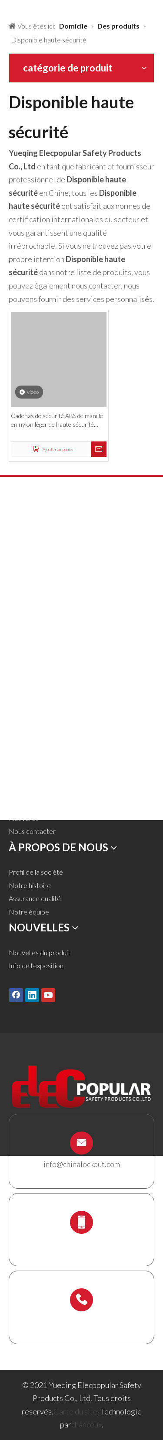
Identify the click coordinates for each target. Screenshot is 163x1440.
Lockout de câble (34, 658)
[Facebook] (16, 995)
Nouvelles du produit (39, 952)
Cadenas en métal (35, 552)
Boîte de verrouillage (39, 671)
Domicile (22, 738)
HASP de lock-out (35, 565)
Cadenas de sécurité (39, 539)
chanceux (86, 1424)
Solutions (22, 765)
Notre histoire (30, 885)
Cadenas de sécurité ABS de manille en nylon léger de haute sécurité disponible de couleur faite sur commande (57, 420)
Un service (24, 791)
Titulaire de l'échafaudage (46, 698)
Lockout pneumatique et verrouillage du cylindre (80, 592)
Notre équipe (29, 912)
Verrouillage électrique (42, 631)
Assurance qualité (35, 898)
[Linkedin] (32, 995)
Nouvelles (24, 818)
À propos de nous (34, 778)
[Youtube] (48, 995)
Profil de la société (36, 872)
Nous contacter (32, 831)
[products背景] (7, 7)
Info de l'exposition (36, 965)
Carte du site (75, 1411)
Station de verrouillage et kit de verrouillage (72, 685)
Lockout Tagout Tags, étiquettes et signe (67, 645)
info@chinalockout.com (81, 1164)
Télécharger (26, 805)
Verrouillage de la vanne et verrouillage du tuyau (78, 578)
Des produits (28, 752)
